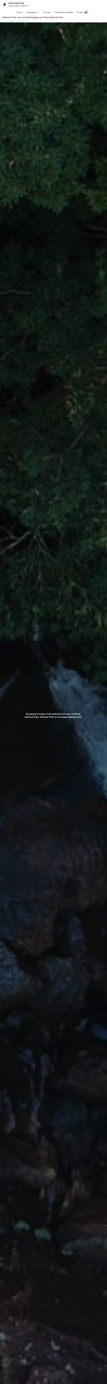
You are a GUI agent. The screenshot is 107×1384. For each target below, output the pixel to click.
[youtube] (102, 13)
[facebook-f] (98, 13)
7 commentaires (9, 21)
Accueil (20, 13)
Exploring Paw (17, 3)
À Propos (47, 13)
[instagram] (93, 13)
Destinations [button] (31, 13)
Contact (79, 13)
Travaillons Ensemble (63, 13)
